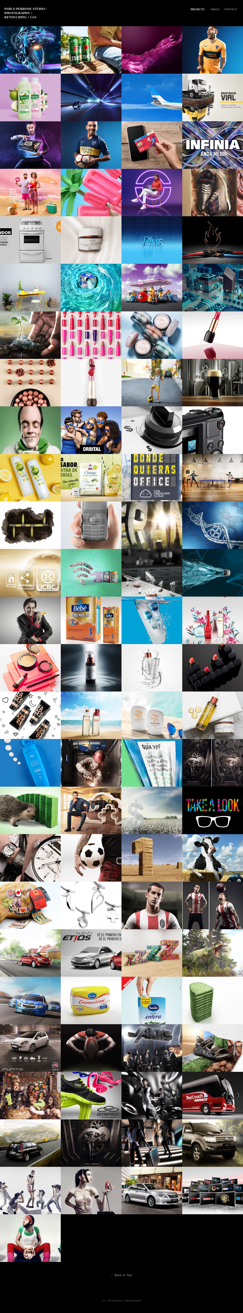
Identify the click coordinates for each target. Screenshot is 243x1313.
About (215, 9)
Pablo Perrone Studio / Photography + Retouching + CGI (25, 13)
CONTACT (230, 9)
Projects (197, 9)
